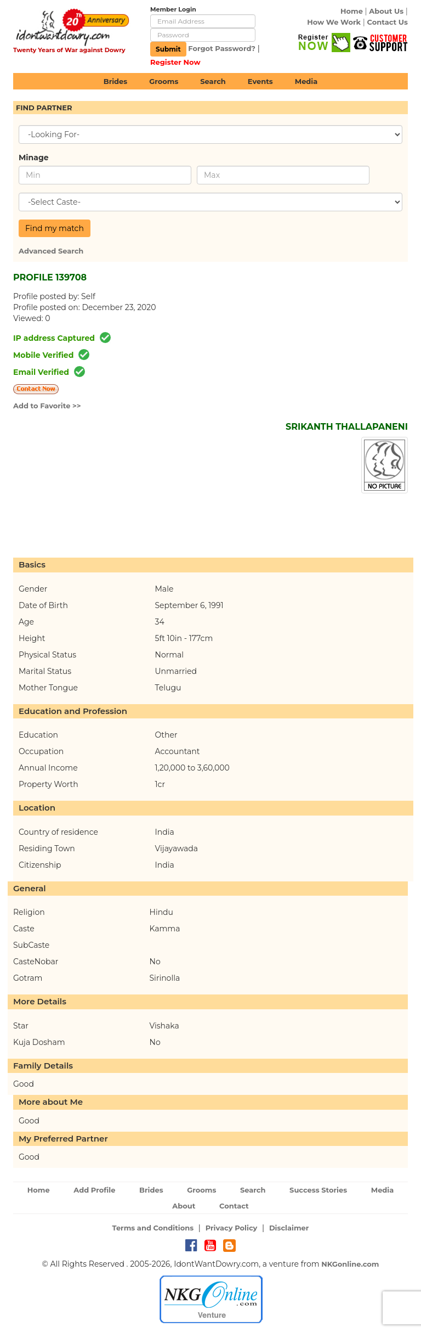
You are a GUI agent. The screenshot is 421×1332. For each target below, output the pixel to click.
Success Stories (318, 1189)
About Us (386, 11)
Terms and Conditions (153, 1227)
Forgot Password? (221, 48)
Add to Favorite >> (47, 405)
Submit (168, 49)
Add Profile (94, 1189)
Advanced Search (51, 250)
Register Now (175, 62)
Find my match (54, 228)
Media (306, 81)
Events (260, 81)
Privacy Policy (232, 1227)
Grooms (163, 81)
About (183, 1205)
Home (351, 11)
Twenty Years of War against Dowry (69, 50)
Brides (116, 81)
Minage (34, 157)
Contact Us (387, 22)
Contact (234, 1205)
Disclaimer (289, 1227)
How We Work (334, 22)
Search (212, 81)
